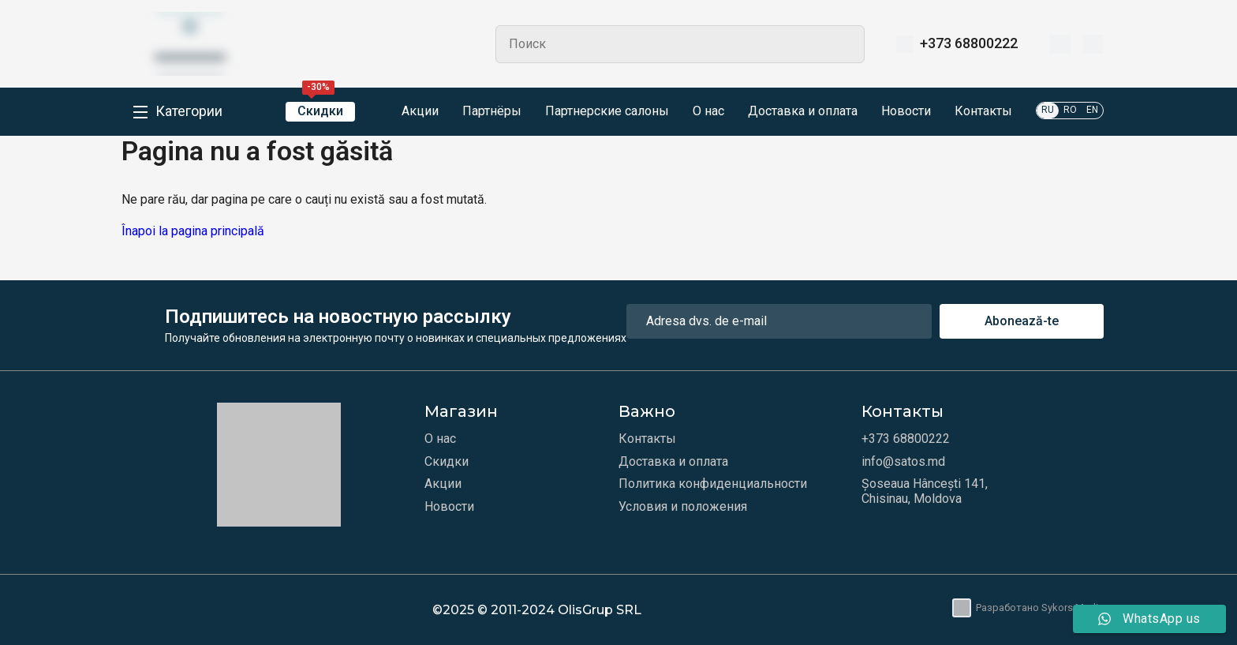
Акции (409, 112)
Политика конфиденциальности (712, 484)
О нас (708, 111)
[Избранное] (1060, 44)
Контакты (983, 111)
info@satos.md (903, 462)
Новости (906, 111)
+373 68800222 (969, 43)
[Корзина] (1093, 44)
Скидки (320, 110)
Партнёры (491, 111)
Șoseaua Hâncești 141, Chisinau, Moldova (924, 491)
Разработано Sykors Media (1028, 607)
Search (845, 44)
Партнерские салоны (607, 111)
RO (1070, 109)
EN (1092, 109)
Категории (188, 111)
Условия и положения (682, 507)
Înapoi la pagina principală (192, 230)
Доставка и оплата (803, 111)
